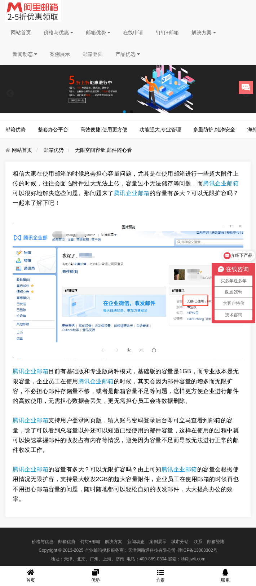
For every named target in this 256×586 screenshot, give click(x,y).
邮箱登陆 (93, 54)
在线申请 (133, 32)
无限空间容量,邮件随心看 (103, 150)
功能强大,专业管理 (160, 129)
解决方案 (203, 32)
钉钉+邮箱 (167, 32)
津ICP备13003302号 (197, 550)
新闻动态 (25, 54)
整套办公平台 (53, 129)
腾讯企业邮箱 (221, 183)
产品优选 (127, 54)
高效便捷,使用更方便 (103, 129)
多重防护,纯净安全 (214, 129)
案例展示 (60, 54)
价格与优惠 (58, 32)
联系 (198, 541)
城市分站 (180, 541)
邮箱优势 (98, 32)
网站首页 (21, 32)
